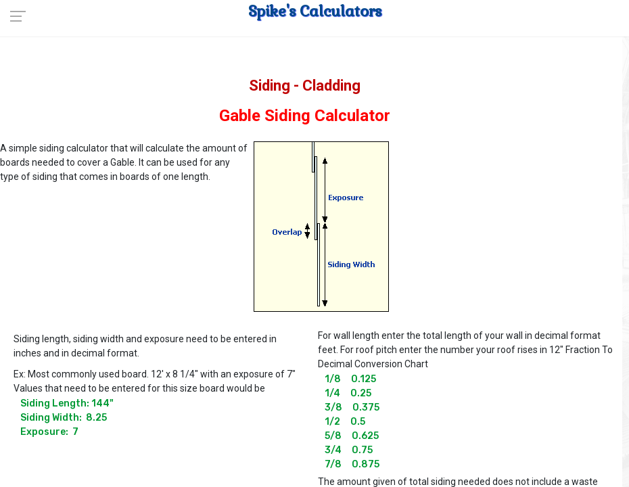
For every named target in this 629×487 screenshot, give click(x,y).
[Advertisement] (507, 222)
